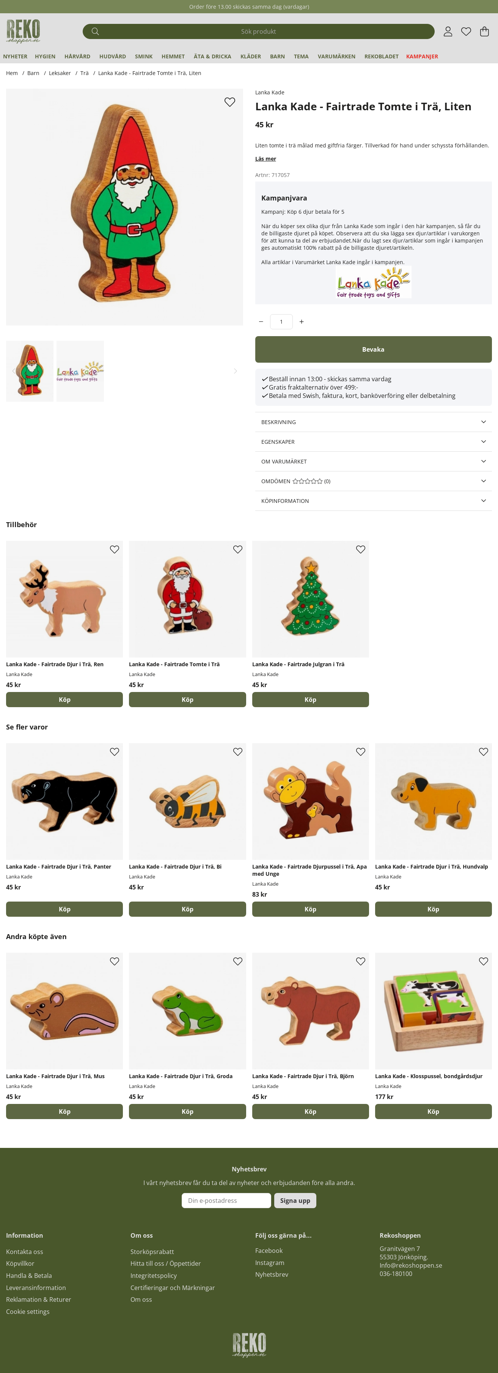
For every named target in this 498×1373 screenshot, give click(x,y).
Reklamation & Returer (38, 1299)
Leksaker (60, 73)
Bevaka (373, 349)
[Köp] (64, 699)
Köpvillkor (20, 1263)
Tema (301, 56)
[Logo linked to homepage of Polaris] (23, 31)
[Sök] (259, 31)
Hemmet (173, 56)
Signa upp (295, 1200)
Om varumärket (284, 461)
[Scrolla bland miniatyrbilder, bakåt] (13, 371)
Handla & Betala (29, 1275)
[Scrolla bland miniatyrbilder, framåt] (235, 371)
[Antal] (281, 321)
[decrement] (261, 321)
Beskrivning (278, 422)
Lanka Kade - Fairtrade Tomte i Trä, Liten (149, 73)
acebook (270, 1250)
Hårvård (77, 56)
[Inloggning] (448, 31)
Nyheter (15, 56)
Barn (277, 56)
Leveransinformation (36, 1288)
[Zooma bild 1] (124, 207)
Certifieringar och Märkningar (172, 1288)
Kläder (250, 56)
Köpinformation (285, 500)
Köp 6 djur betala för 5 (315, 211)
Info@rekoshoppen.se (411, 1265)
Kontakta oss (24, 1252)
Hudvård (112, 56)
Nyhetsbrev (271, 1274)
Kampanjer (422, 56)
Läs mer (265, 158)
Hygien (45, 56)
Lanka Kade (269, 92)
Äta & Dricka (212, 56)
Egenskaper (278, 441)
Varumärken (336, 56)
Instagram (269, 1263)
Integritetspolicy (153, 1275)
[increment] (302, 321)
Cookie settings (28, 1311)
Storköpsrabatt (152, 1252)
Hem (12, 73)
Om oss (141, 1299)
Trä (84, 73)
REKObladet (381, 56)
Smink (143, 56)
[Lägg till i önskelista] (231, 102)
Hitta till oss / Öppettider (165, 1263)
